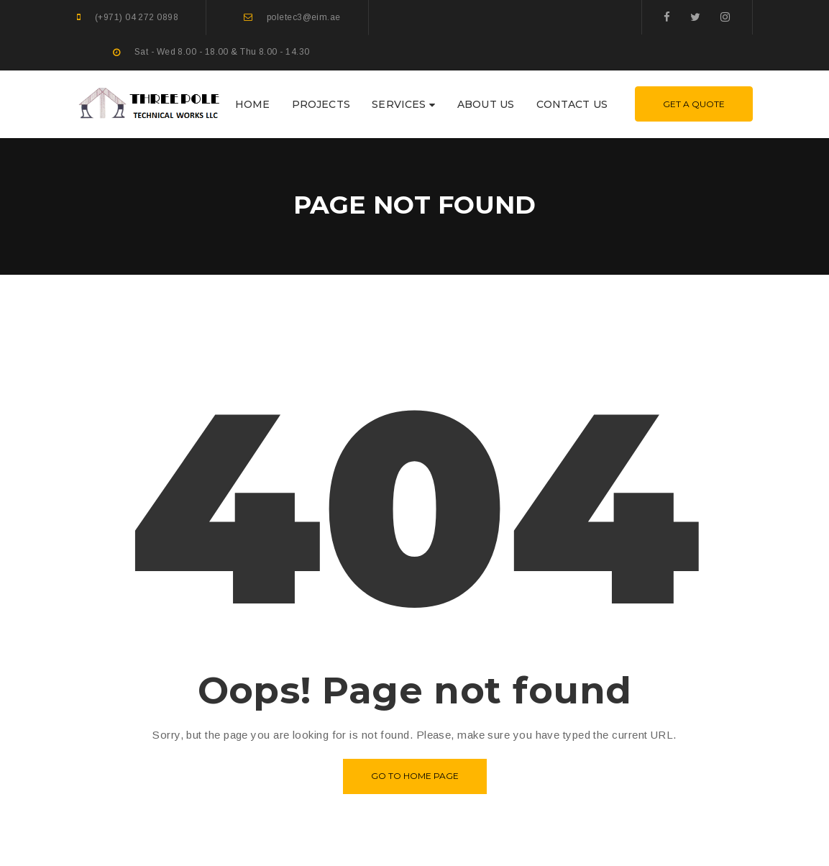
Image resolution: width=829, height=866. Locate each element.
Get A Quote (694, 104)
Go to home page (415, 775)
